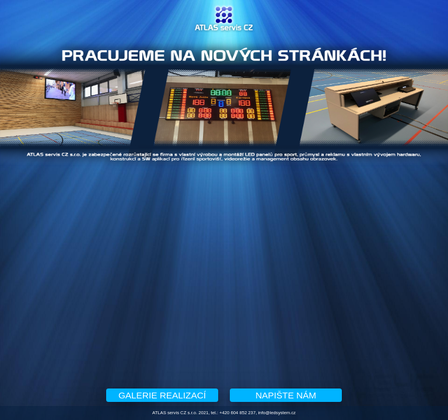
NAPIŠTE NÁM (286, 395)
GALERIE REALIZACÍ (162, 395)
